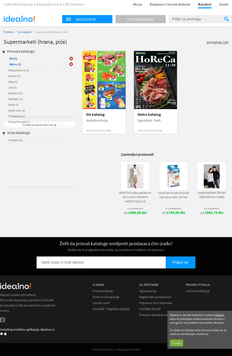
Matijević (15, 93)
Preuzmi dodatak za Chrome (159, 315)
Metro (15, 64)
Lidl (12, 87)
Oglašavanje (147, 291)
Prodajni (15, 140)
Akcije (137, 4)
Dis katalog (95, 114)
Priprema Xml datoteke (155, 303)
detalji (219, 315)
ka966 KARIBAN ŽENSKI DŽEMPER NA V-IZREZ (212, 195)
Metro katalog (149, 114)
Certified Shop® (150, 309)
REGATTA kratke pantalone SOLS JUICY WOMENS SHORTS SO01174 (135, 197)
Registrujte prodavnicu (155, 297)
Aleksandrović (18, 70)
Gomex (14, 76)
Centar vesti (101, 303)
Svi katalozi (25, 32)
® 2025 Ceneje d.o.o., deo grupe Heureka (116, 349)
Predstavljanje (103, 291)
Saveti (223, 4)
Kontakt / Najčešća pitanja (111, 309)
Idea (12, 81)
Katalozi (204, 4)
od (135, 213)
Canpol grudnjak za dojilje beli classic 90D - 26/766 (173, 195)
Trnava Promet (19, 122)
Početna (9, 32)
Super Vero (16, 110)
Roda (13, 104)
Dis (13, 58)
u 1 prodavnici (135, 208)
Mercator (15, 99)
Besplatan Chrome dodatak (170, 4)
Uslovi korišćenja (198, 291)
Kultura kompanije (106, 297)
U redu (176, 343)
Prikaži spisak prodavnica (38, 125)
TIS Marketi (16, 116)
